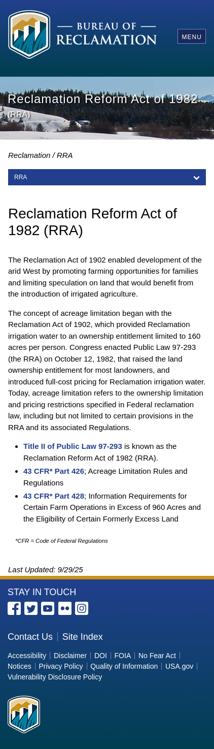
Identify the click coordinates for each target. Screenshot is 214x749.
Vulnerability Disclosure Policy (55, 677)
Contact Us (30, 637)
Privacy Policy (61, 666)
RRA (20, 177)
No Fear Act (157, 656)
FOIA (123, 656)
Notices (19, 666)
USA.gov (179, 666)
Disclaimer (70, 656)
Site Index (82, 637)
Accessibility (27, 656)
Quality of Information (124, 666)
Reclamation (29, 155)
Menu (191, 37)
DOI (100, 656)
